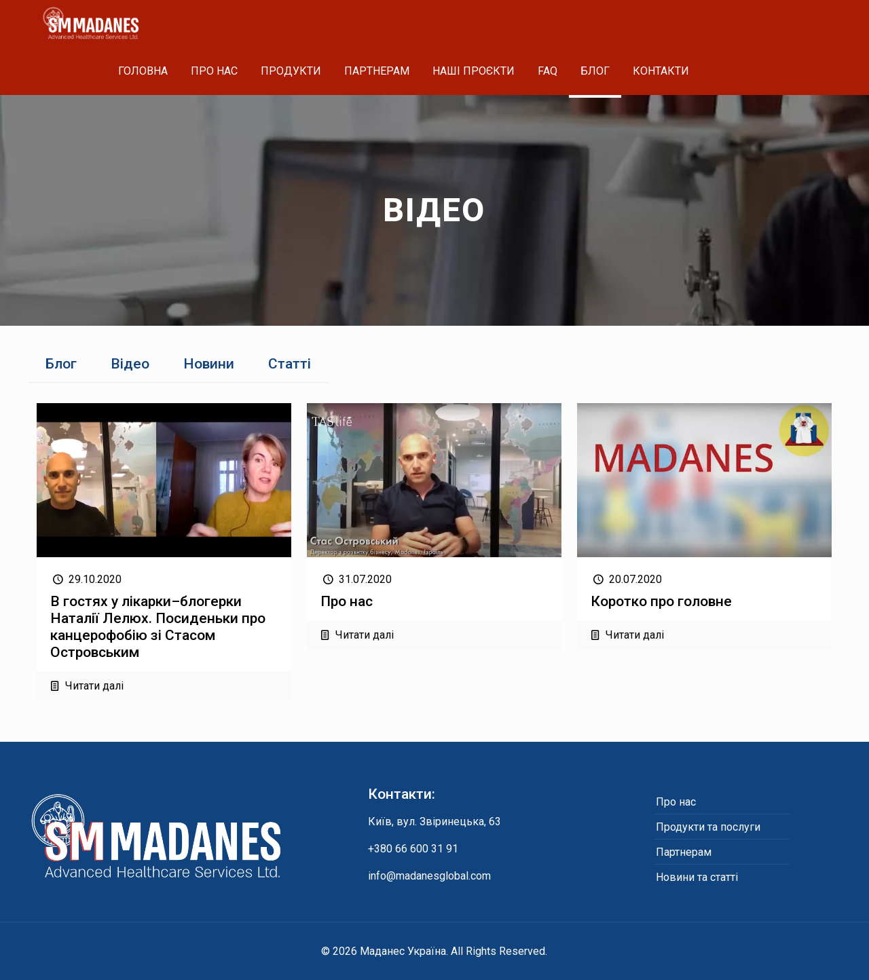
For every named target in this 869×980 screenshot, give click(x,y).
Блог (61, 364)
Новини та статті (697, 877)
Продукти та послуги (708, 827)
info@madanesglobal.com (429, 875)
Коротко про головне (661, 601)
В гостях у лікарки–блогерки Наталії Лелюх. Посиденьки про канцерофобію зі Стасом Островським (157, 626)
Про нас (346, 601)
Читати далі (94, 685)
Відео (130, 364)
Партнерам (683, 852)
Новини (208, 364)
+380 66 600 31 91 (413, 848)
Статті (289, 364)
